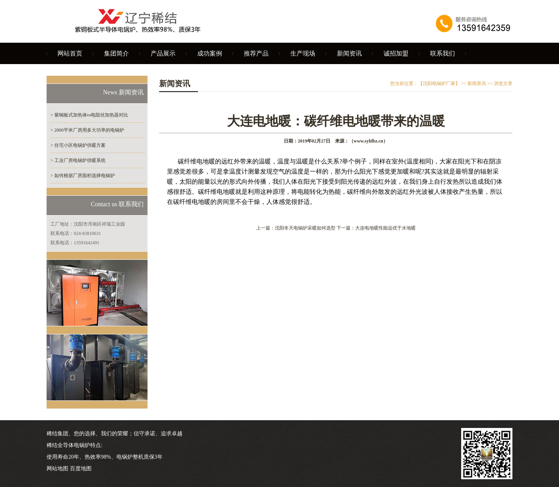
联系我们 (442, 53)
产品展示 (163, 53)
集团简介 (116, 53)
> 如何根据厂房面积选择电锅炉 (82, 175)
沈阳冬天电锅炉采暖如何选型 (305, 228)
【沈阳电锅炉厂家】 (439, 83)
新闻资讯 (349, 53)
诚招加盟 (396, 53)
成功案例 (209, 53)
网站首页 (69, 53)
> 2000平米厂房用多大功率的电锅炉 (87, 130)
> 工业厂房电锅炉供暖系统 (78, 160)
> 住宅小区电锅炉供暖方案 (78, 145)
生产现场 (302, 53)
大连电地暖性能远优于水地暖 (385, 228)
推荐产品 (256, 53)
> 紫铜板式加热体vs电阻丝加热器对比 (89, 115)
